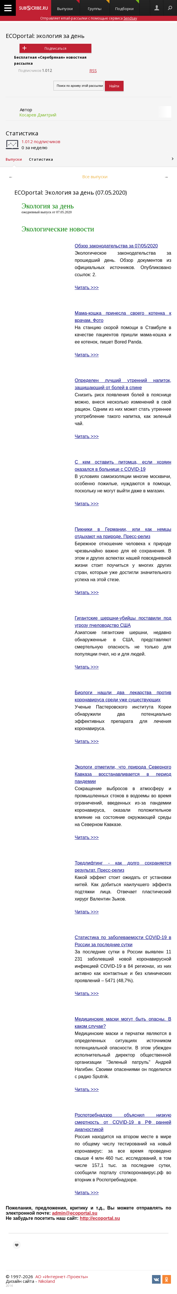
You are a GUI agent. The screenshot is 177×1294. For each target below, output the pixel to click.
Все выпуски (94, 176)
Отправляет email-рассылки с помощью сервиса (88, 18)
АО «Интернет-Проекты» (61, 1276)
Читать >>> (87, 287)
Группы (98, 5)
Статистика (22, 133)
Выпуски (68, 5)
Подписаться (55, 48)
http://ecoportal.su (100, 1218)
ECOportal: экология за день (45, 36)
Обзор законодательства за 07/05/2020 (116, 245)
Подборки (127, 5)
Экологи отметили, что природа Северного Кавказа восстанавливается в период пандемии (123, 774)
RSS (93, 70)
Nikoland (46, 1281)
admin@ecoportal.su (74, 1213)
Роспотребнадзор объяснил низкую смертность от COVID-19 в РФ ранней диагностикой (123, 1122)
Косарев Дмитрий (37, 115)
